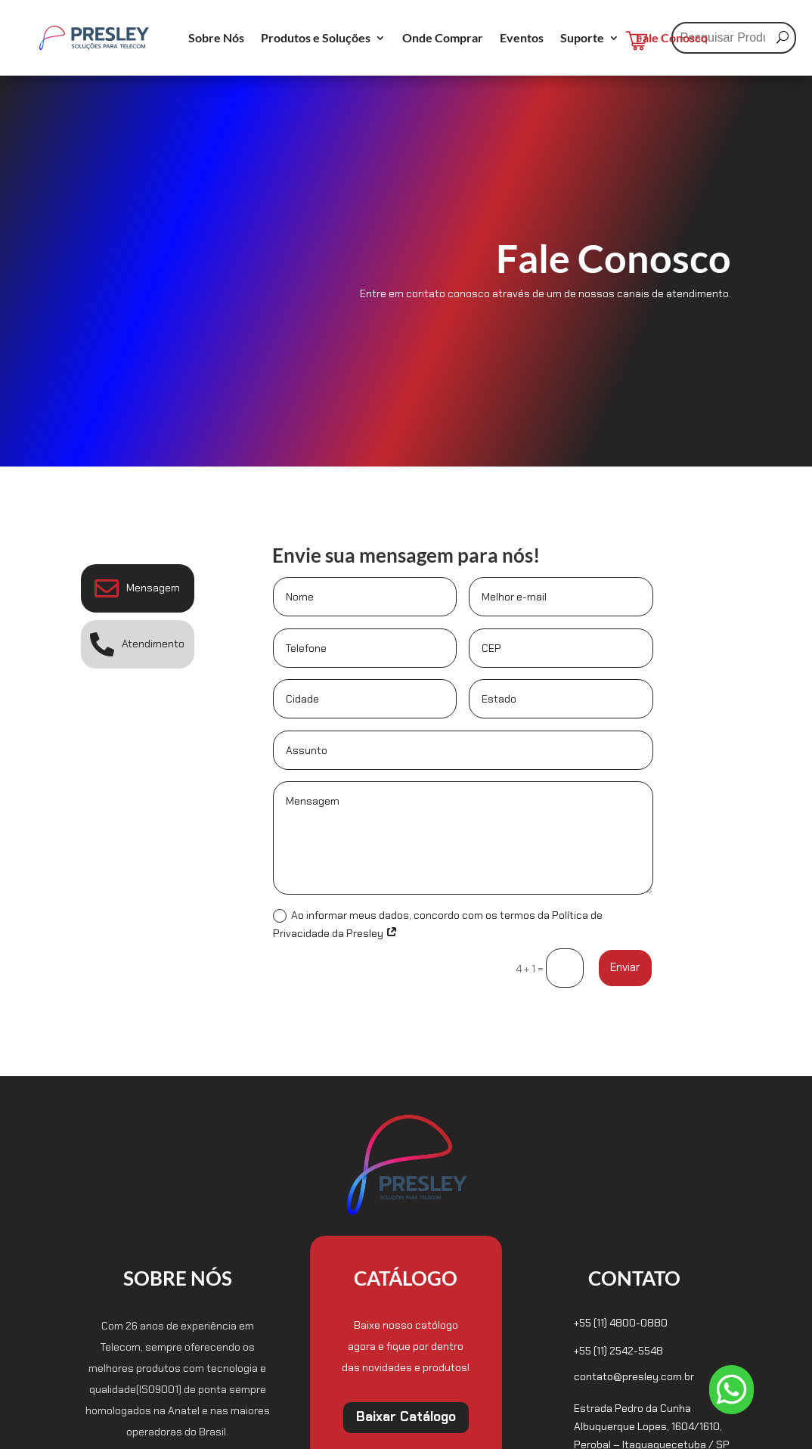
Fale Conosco (672, 39)
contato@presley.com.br (634, 1376)
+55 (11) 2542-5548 (618, 1350)
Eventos (522, 39)
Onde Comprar (442, 39)
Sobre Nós (216, 39)
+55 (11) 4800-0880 (621, 1323)
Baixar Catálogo (406, 1416)
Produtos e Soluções (315, 39)
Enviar (625, 967)
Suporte (582, 39)
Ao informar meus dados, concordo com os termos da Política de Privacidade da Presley (438, 924)
